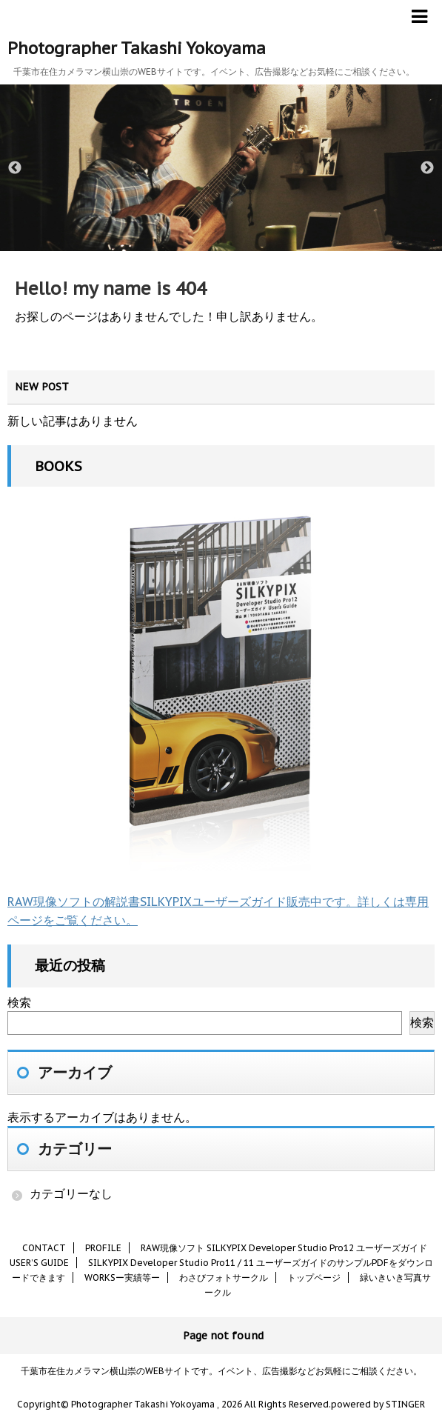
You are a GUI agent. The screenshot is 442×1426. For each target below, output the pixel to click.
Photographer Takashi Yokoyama (136, 48)
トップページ (314, 1277)
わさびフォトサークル (223, 1277)
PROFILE (103, 1247)
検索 (19, 1002)
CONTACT (44, 1247)
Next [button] (427, 168)
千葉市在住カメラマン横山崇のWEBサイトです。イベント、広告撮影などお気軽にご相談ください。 (221, 1370)
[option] (221, 167)
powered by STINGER (378, 1404)
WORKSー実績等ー (122, 1277)
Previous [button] (14, 168)
